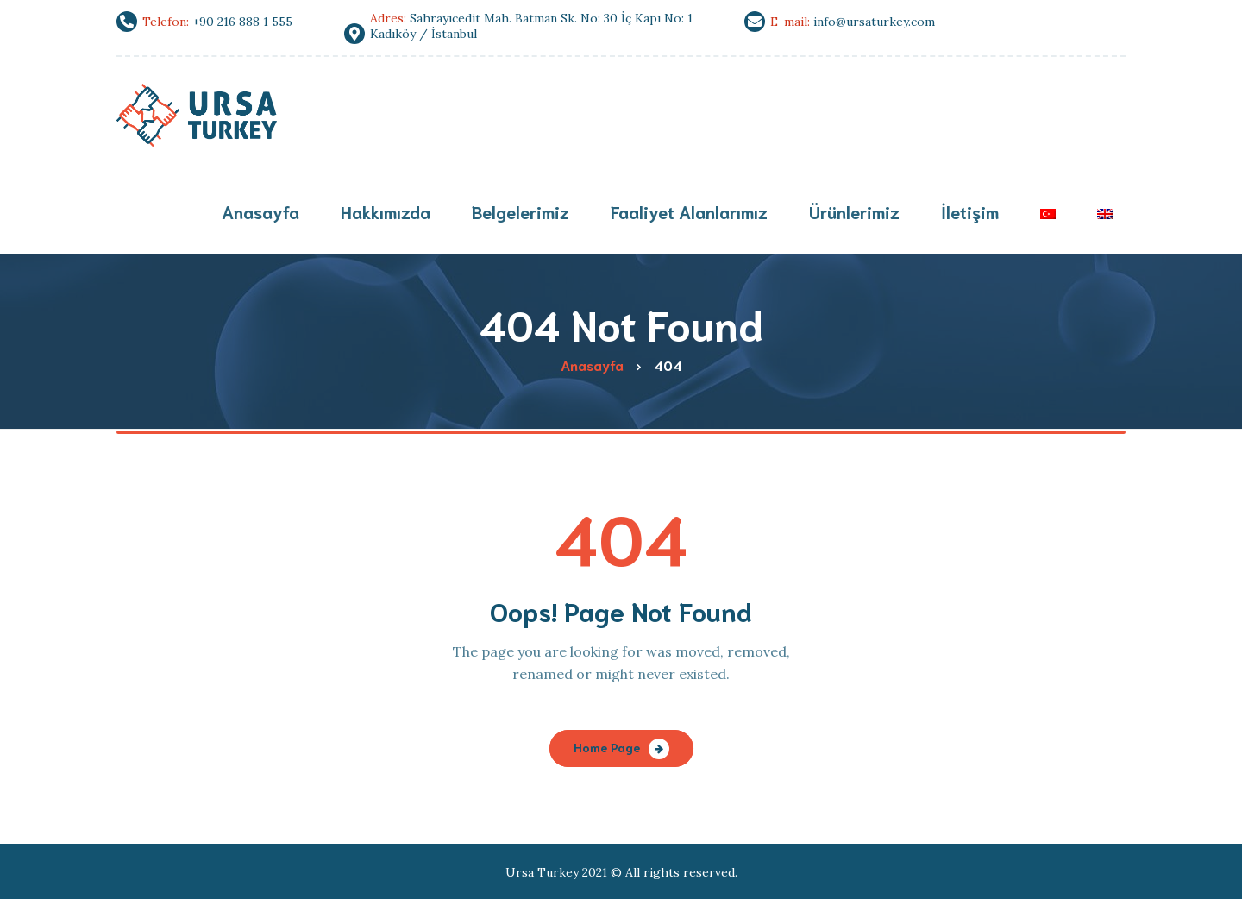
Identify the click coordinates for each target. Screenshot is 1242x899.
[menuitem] (1047, 213)
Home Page (607, 747)
